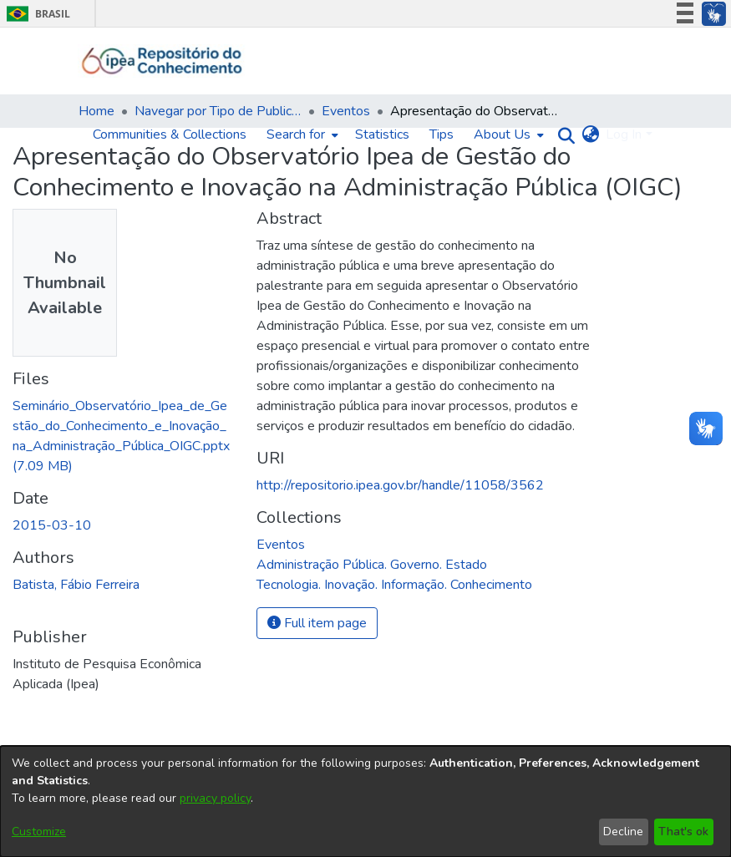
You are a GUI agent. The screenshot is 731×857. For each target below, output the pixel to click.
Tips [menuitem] (441, 134)
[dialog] (365, 801)
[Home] (162, 61)
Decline (623, 831)
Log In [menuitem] (624, 134)
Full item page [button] (317, 623)
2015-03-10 (52, 525)
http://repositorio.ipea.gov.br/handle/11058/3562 (400, 485)
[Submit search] (561, 135)
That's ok (683, 831)
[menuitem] (300, 134)
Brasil (35, 14)
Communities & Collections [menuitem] (169, 134)
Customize (39, 831)
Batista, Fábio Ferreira (76, 585)
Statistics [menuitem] (382, 134)
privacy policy (215, 798)
